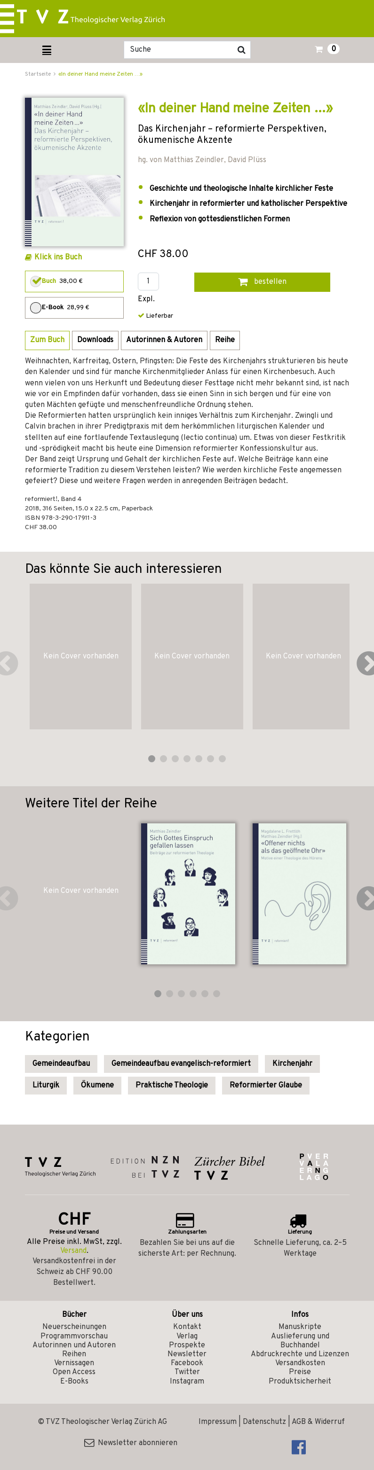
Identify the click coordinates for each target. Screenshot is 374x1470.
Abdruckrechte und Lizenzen (300, 1354)
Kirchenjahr (292, 1064)
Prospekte (187, 1345)
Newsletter (187, 1354)
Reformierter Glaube (266, 1085)
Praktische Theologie (171, 1085)
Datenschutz (264, 1422)
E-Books (74, 1381)
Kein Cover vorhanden (81, 656)
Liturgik (45, 1085)
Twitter (187, 1372)
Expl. (146, 299)
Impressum (218, 1422)
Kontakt (187, 1327)
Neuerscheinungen (74, 1327)
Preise (300, 1372)
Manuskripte (300, 1327)
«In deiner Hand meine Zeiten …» (100, 74)
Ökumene (97, 1085)
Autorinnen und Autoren (74, 1345)
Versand (73, 1251)
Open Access (74, 1372)
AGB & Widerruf (318, 1422)
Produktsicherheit (300, 1381)
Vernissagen (74, 1363)
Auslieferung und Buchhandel (300, 1341)
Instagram (187, 1381)
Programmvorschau (74, 1336)
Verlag (187, 1336)
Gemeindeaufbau (61, 1064)
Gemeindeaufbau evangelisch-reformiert (181, 1064)
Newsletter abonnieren (130, 1443)
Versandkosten (300, 1363)
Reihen (74, 1354)
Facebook (187, 1363)
